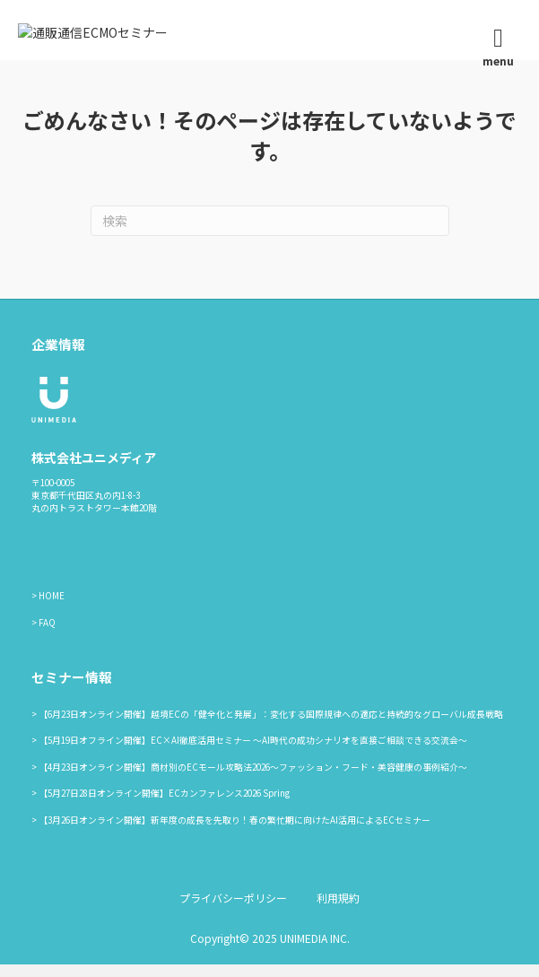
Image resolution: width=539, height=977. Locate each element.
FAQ (47, 635)
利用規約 (338, 911)
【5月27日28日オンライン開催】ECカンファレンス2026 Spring (164, 806)
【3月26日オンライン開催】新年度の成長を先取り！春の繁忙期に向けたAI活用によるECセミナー (234, 832)
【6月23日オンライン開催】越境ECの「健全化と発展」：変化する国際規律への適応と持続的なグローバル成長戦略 (271, 726)
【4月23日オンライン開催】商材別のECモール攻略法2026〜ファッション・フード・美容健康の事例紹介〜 (253, 779)
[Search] (270, 234)
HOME (52, 609)
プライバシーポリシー (233, 911)
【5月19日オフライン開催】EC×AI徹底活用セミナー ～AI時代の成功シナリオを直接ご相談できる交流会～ (253, 753)
